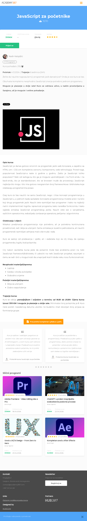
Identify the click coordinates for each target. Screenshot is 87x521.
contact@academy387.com (14, 484)
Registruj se (56, 483)
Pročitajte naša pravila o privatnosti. (17, 516)
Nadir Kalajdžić (16, 56)
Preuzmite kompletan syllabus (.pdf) (43, 322)
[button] (36, 367)
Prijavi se (9, 46)
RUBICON (7, 509)
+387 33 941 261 (9, 488)
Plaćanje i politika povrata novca (15, 500)
